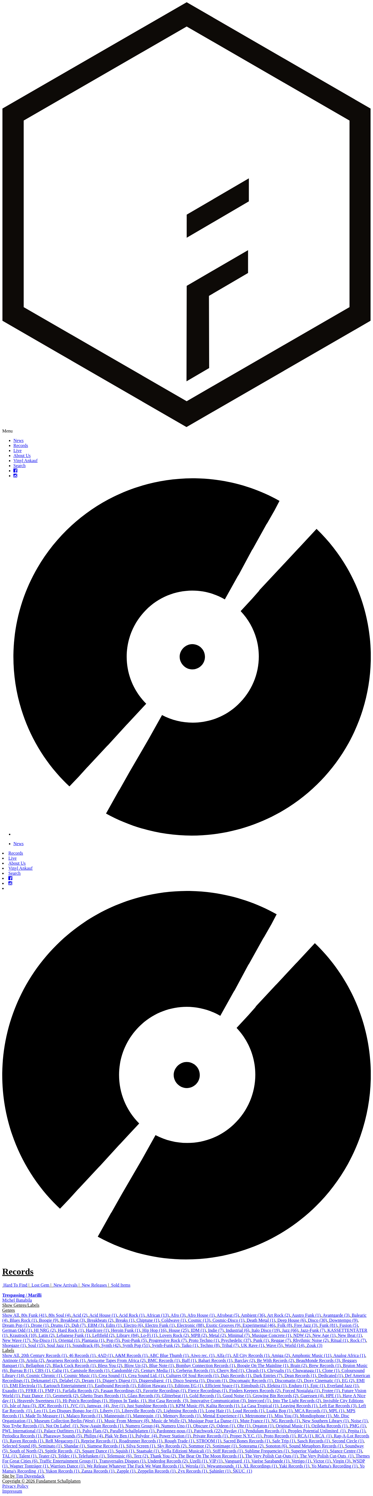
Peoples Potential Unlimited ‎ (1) (317, 1430)
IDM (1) (198, 1330)
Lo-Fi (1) (149, 1335)
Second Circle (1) (348, 1440)
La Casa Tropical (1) (260, 1405)
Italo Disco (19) (266, 1330)
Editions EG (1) (189, 1385)
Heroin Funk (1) (125, 1330)
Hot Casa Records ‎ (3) (168, 1400)
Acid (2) (79, 1315)
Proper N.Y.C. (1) (246, 1435)
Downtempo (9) (343, 1320)
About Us (22, 455)
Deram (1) (91, 1380)
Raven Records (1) (26, 1440)
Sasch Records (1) (313, 1440)
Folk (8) (285, 1325)
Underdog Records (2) (168, 1461)
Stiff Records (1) (228, 1451)
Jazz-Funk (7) (312, 1330)
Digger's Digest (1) (119, 1380)
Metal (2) (217, 1335)
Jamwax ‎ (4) (98, 1405)
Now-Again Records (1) (101, 1425)
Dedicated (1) (330, 1375)
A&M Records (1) (131, 1355)
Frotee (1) (331, 1390)
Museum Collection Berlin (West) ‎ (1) (68, 1420)
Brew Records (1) (325, 1365)
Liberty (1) (109, 1410)
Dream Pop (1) (15, 1325)
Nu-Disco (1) (44, 1340)
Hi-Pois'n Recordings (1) (85, 1400)
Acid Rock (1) (132, 1315)
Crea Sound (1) (112, 1375)
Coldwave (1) (173, 1320)
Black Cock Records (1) (73, 1365)
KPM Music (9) (190, 1405)
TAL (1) (9, 1456)
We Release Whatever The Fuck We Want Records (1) (135, 1466)
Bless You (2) (110, 1365)
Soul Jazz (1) (58, 1345)
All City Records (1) (251, 1355)
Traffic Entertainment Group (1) (68, 1461)
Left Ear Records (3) (337, 1405)
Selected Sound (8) (19, 1446)
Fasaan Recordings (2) (121, 1390)
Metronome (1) (258, 1415)
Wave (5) (274, 1345)
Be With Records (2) (275, 1360)
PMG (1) (357, 1425)
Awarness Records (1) (65, 1360)
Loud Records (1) (248, 1410)
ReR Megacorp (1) (62, 1440)
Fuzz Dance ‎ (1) (36, 1395)
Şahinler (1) (220, 1471)
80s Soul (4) (59, 1315)
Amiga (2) (280, 1355)
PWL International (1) (22, 1430)
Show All (10, 1315)
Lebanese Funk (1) (73, 1335)
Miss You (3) (286, 1415)
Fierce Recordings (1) (207, 1390)
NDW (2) (301, 1335)
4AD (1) (105, 1355)
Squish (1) (125, 1451)
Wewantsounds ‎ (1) (224, 1466)
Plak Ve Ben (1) (119, 1435)
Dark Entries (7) (267, 1375)
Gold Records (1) (204, 1395)
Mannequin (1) (117, 1415)
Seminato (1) (50, 1446)
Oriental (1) (68, 1340)
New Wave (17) (16, 1340)
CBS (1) (42, 1370)
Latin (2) (46, 1335)
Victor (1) (322, 1461)
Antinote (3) (13, 1360)
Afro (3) (178, 1315)
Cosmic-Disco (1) (228, 1320)
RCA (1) (305, 1435)
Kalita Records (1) (222, 1405)
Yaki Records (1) (294, 1466)
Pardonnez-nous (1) (174, 1430)
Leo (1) (40, 1410)
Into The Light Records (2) (297, 1400)
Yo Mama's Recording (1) (334, 1466)
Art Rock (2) (278, 1315)
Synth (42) (110, 1345)
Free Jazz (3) (305, 1325)
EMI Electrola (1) (26, 1385)
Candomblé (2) (125, 1370)
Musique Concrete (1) (271, 1335)
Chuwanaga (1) (306, 1370)
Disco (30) (317, 1320)
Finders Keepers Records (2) (255, 1390)
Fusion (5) (348, 1325)
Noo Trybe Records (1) (23, 1425)
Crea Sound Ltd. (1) (146, 1375)
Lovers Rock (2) (174, 1335)
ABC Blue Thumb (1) (169, 1355)
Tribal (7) (230, 1345)
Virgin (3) (341, 1461)
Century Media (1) (157, 1370)
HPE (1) (333, 1395)
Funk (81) (328, 1325)
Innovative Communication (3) (218, 1400)
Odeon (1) (226, 1425)
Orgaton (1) (263, 1425)
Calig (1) (60, 1370)
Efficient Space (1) (222, 1385)
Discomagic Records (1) (251, 1380)
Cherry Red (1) (230, 1370)
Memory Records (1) (181, 1415)
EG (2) (348, 1380)
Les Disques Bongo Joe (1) (73, 1410)
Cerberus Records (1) (195, 1370)
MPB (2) (199, 1335)
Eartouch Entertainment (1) (68, 1385)
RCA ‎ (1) (323, 1435)
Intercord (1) (259, 1400)
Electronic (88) (190, 1325)
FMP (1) (52, 1390)
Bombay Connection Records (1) (205, 1365)
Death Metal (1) (261, 1320)
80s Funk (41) (33, 1315)
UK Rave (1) (252, 1345)
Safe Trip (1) (283, 1440)
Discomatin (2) (288, 1380)
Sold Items (120, 1285)
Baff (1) (189, 1360)
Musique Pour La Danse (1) (213, 1420)
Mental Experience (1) (223, 1415)
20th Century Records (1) (44, 1355)
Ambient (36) (253, 1315)
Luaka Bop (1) (279, 1410)
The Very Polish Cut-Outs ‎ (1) (326, 1456)
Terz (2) (141, 1456)
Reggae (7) (281, 1340)
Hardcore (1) (97, 1330)
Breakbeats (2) (100, 1320)
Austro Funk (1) (306, 1315)
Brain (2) (298, 1365)
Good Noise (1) (237, 1395)
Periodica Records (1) (21, 1435)
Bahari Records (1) (215, 1360)
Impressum (12, 1491)
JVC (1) (77, 1405)
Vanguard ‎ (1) (237, 1461)
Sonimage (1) (224, 1446)
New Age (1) (324, 1335)
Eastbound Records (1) (115, 1385)
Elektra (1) (276, 1385)
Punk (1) (261, 1340)
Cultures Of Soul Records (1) (192, 1375)
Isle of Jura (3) (23, 1405)
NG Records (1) (285, 1420)
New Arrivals (66, 1285)
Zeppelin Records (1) (157, 1471)
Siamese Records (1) (105, 1446)
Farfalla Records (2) (81, 1390)
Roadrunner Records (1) (140, 1440)
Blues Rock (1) (23, 1320)
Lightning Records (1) (183, 1410)
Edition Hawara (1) (155, 1385)
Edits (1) (114, 1325)
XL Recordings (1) (260, 1466)
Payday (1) (233, 1430)
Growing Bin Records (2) (275, 1395)
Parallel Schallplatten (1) (132, 1430)
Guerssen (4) (311, 1395)
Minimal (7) (239, 1335)
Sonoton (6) (276, 1446)
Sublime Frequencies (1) (267, 1451)
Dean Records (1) (300, 1375)
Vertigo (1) (301, 1461)
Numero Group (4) (142, 1425)
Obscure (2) (203, 1425)
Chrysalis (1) (278, 1370)
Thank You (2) (163, 1456)
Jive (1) (118, 1405)
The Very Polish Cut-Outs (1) (271, 1456)
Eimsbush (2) (253, 1385)
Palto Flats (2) (95, 1430)
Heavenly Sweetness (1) (39, 1400)
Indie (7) (216, 1330)
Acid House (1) (103, 1315)
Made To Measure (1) (44, 1415)
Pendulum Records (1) (266, 1430)
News (18, 440)
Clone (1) (330, 1370)
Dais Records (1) (236, 1375)
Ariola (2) (35, 1360)
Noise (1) (359, 1420)
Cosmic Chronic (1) (44, 1375)
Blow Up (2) (135, 1365)
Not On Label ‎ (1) (62, 1425)
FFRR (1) (34, 1390)
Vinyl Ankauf (25, 460)
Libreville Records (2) (141, 1410)
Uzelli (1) (198, 1461)
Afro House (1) (201, 1315)
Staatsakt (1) (147, 1451)
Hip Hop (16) (154, 1330)
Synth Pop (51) (136, 1345)
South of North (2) (26, 1451)
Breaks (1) (125, 1320)
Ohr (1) (243, 1425)
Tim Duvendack (30, 1476)
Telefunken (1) (91, 1456)
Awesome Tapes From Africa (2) (116, 1360)
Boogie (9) (48, 1320)
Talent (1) (27, 1456)
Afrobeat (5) (228, 1315)
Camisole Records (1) (89, 1370)
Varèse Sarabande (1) (270, 1461)
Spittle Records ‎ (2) (62, 1451)
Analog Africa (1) (349, 1355)
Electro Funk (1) (160, 1325)
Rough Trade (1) (179, 1440)
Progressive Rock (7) (168, 1340)
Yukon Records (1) (62, 1471)
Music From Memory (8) (126, 1420)
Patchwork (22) (208, 1430)
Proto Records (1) (280, 1435)
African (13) (157, 1315)
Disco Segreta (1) (188, 1380)
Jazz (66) (290, 1330)
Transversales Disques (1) (122, 1461)
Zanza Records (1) (98, 1471)
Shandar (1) (74, 1446)
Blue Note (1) (161, 1365)
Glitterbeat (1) (174, 1395)
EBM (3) (96, 1325)
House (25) (179, 1330)
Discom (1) (217, 1380)
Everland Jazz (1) (342, 1385)
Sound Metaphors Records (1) (316, 1446)
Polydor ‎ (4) (146, 1435)
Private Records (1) (210, 1435)
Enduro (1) (298, 1385)
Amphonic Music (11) (311, 1355)
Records (20, 445)
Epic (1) (317, 1385)
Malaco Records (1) (84, 1415)
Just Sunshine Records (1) (150, 1405)
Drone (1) (40, 1325)
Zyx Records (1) (192, 1471)
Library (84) (127, 1335)
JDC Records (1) (53, 1405)
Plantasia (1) (93, 1340)
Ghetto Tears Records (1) (102, 1395)
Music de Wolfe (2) (168, 1420)
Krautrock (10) (23, 1335)
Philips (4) (93, 1435)
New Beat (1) (350, 1335)
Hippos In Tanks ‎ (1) (127, 1400)
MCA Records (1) (311, 1410)
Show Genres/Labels (20, 1305)
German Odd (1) (17, 1330)
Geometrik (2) (65, 1395)
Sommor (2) (199, 1446)
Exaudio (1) (12, 1390)
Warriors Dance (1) (67, 1466)
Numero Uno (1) (176, 1425)
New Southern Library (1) (325, 1420)
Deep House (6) (292, 1320)
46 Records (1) (82, 1355)
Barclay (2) (245, 1360)
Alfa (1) (223, 1355)
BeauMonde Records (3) (318, 1360)
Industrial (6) (237, 1330)
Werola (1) (194, 1466)
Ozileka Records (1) (329, 1425)
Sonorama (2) (251, 1446)
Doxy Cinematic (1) (322, 1380)
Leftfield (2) (103, 1335)
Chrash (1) (255, 1370)
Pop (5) (113, 1340)
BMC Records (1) (164, 1360)
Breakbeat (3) (72, 1320)
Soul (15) (36, 1345)
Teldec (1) (67, 1456)
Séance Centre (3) (346, 1451)
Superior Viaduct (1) (309, 1451)
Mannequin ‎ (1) (147, 1415)
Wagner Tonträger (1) (28, 1466)
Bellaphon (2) (38, 1365)
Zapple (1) (126, 1471)
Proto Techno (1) (204, 1340)
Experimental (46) (259, 1325)
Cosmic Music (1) (80, 1375)
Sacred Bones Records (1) (246, 1440)
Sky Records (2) (171, 1446)
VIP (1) (216, 1461)
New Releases (94, 1285)
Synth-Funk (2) (165, 1345)
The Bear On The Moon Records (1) (210, 1456)
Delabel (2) (69, 1380)
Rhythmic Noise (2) (310, 1340)
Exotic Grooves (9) (223, 1325)
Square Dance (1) (97, 1451)
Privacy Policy (15, 1486)
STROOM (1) (208, 1440)
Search (19, 465)
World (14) (294, 1345)
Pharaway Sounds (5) (63, 1435)
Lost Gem (40, 1285)
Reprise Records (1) (99, 1440)
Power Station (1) (175, 1435)
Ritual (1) (339, 1340)
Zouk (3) (314, 1345)
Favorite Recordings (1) (164, 1390)
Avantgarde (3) (336, 1315)
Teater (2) (47, 1456)
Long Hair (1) (217, 1410)
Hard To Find (15, 1285)
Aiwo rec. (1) (202, 1355)
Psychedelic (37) (236, 1340)
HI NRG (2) (45, 1330)
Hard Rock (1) (70, 1330)
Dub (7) (78, 1325)
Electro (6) (133, 1325)
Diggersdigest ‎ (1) (155, 1380)
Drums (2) (60, 1325)
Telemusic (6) (119, 1456)
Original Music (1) (292, 1425)
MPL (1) (336, 1410)
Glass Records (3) (144, 1395)
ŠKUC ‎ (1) (242, 1471)
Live (17, 450)
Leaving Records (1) (299, 1405)
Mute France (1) (254, 1420)
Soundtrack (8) (86, 1345)
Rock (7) (358, 1340)
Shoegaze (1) (14, 1345)
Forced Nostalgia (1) (301, 1390)
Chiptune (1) (148, 1320)
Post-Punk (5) (134, 1340)
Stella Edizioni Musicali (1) (186, 1451)
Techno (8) (209, 1345)
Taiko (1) (189, 1345)
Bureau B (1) (21, 1370)
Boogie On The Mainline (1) (262, 1365)
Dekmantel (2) (44, 1380)
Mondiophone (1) (315, 1415)
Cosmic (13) (199, 1320)
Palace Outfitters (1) (62, 1430)
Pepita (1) (356, 1430)
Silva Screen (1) (140, 1446)
